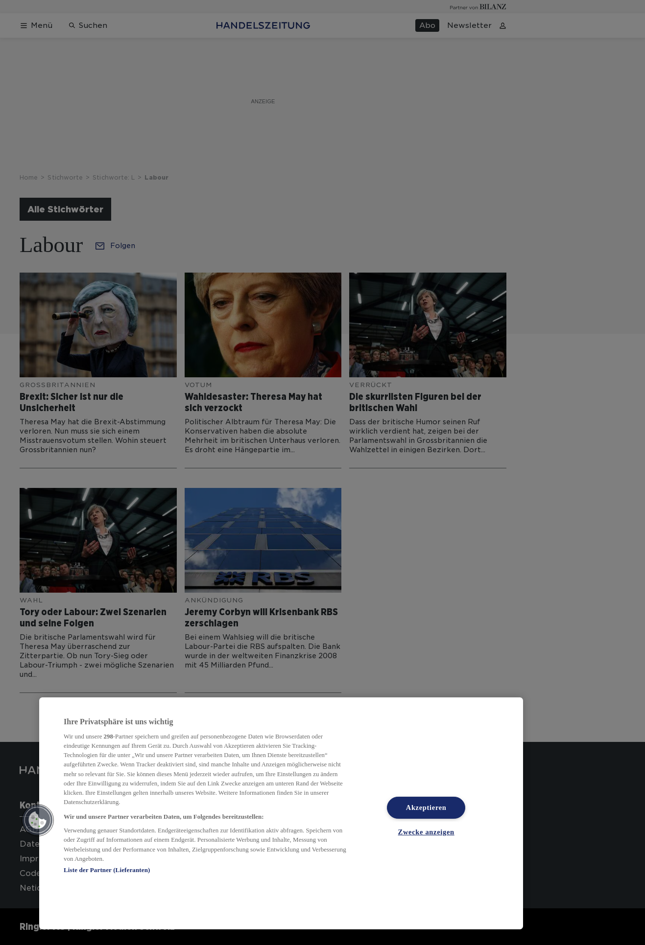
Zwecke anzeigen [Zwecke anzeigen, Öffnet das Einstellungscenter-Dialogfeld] (426, 832)
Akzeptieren (426, 807)
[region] (281, 813)
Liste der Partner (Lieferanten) (107, 870)
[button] (37, 820)
